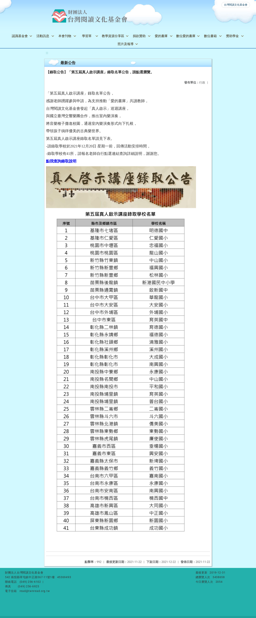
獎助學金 (232, 36)
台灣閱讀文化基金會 (235, 4)
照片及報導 (126, 44)
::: (47, 53)
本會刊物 (64, 36)
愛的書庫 (161, 36)
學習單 (87, 36)
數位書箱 (210, 36)
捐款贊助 (139, 36)
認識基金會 (20, 36)
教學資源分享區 (113, 36)
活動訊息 (42, 36)
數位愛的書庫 (185, 36)
